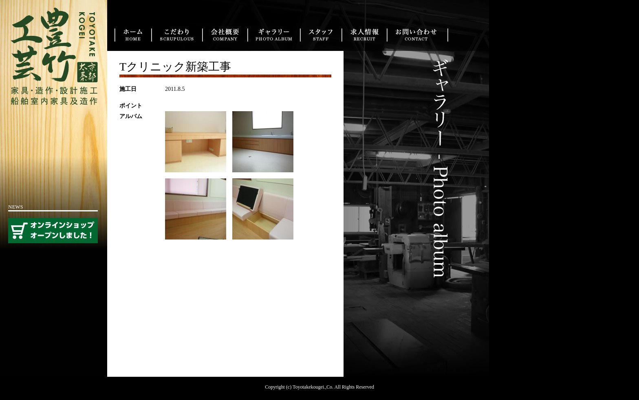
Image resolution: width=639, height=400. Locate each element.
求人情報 (364, 35)
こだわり (176, 35)
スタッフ (321, 35)
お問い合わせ (417, 35)
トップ (133, 35)
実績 (273, 35)
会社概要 (224, 35)
